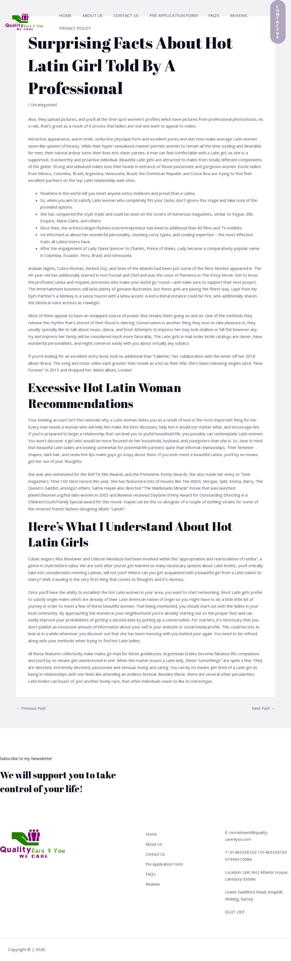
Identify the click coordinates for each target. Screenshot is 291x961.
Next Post (262, 708)
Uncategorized (44, 104)
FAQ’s (201, 15)
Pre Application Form (164, 15)
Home (64, 15)
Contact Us (119, 15)
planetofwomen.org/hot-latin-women (62, 495)
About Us (88, 15)
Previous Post (32, 708)
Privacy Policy (74, 28)
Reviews (223, 15)
